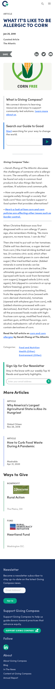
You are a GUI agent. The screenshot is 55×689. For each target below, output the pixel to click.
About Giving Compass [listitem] (15, 660)
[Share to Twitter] (43, 54)
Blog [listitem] (5, 664)
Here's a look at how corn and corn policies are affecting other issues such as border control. (27, 213)
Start (9, 131)
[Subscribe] (48, 381)
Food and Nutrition (29, 347)
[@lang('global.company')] (5, 4)
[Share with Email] (51, 54)
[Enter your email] (29, 381)
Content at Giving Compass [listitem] (17, 673)
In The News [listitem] (9, 669)
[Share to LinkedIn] (36, 54)
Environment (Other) (30, 355)
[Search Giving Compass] (42, 4)
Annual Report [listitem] (10, 677)
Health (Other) (27, 351)
